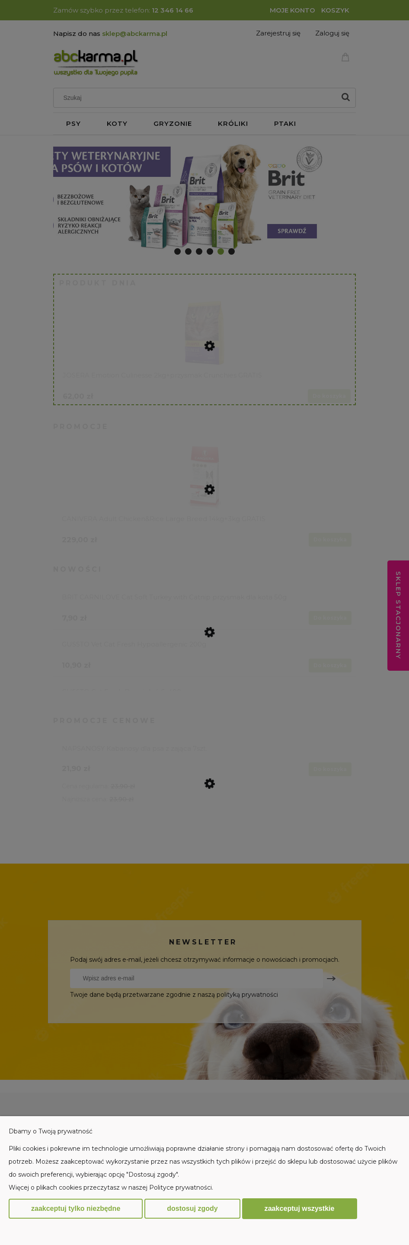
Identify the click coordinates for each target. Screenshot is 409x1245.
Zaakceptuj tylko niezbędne (75, 1208)
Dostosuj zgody (192, 1208)
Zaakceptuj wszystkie (300, 1208)
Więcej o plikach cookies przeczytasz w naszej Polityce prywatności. (111, 1187)
